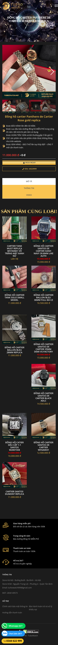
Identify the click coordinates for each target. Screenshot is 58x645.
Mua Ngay (29, 163)
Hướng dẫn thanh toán (12, 612)
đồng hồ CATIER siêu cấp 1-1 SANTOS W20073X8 (14, 446)
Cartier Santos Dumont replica (14, 492)
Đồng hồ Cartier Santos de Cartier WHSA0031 (43, 446)
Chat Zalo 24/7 (15, 633)
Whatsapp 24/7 (15, 626)
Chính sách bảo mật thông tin (15, 606)
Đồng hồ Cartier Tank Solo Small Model (14, 297)
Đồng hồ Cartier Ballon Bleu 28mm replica (14, 350)
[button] (52, 71)
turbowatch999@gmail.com (20, 587)
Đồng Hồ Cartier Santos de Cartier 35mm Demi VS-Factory (43, 348)
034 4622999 (29, 169)
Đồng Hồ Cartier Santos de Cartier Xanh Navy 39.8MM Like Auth (43, 250)
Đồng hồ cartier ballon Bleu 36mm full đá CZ (43, 297)
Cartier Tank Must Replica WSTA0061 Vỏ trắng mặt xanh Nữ (14, 250)
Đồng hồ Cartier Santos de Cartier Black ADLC (43, 397)
